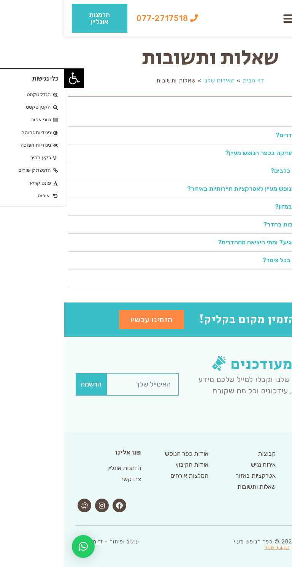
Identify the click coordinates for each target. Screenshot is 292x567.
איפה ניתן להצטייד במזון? (243, 206)
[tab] (146, 118)
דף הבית (189, 80)
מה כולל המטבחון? (252, 117)
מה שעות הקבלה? (252, 278)
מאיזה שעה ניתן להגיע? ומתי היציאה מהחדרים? (215, 242)
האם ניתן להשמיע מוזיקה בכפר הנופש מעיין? (218, 153)
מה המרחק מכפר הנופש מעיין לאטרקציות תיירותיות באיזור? (199, 188)
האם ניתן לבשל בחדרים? (243, 135)
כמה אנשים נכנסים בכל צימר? (237, 260)
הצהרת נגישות (252, 547)
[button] (225, 18)
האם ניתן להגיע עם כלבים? (241, 170)
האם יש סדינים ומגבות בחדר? (237, 224)
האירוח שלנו (155, 80)
